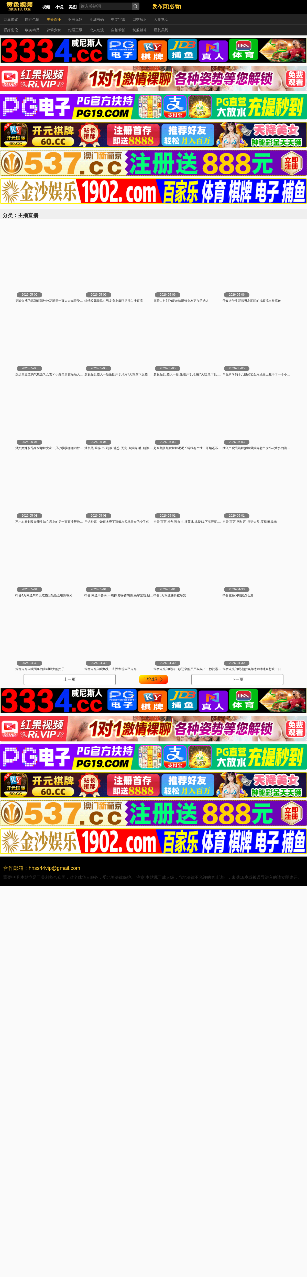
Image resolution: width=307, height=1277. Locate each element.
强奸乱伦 (11, 30)
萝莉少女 (54, 30)
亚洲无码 (75, 19)
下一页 (237, 679)
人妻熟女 (161, 19)
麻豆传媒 (11, 19)
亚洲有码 (97, 19)
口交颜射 (140, 19)
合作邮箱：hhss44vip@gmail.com (41, 868)
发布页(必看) (166, 6)
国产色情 (32, 19)
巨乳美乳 (161, 30)
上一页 (69, 679)
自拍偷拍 (118, 30)
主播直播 (54, 19)
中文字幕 (118, 19)
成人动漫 (97, 30)
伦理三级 (75, 30)
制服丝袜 (140, 30)
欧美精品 (32, 30)
